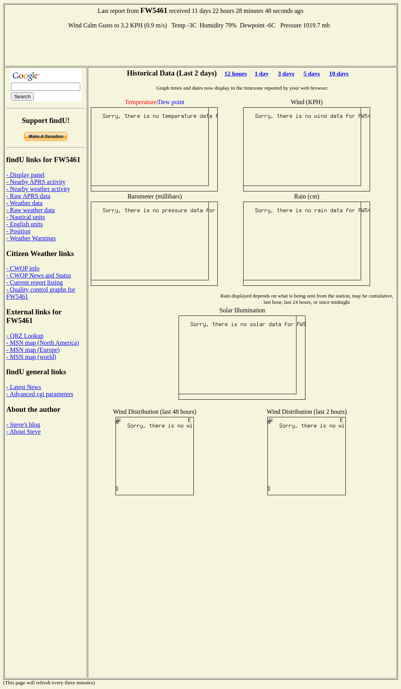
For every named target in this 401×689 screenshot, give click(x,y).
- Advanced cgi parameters (39, 394)
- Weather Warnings (31, 238)
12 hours (235, 73)
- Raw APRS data (28, 196)
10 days (339, 73)
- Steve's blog (23, 424)
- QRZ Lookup (24, 335)
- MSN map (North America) (42, 342)
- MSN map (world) (31, 357)
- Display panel (25, 174)
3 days (286, 73)
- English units (24, 224)
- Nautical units (25, 217)
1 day (262, 73)
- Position (18, 231)
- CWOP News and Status (38, 275)
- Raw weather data (30, 210)
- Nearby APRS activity (36, 182)
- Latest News (23, 387)
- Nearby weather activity (38, 189)
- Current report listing (34, 282)
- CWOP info (23, 268)
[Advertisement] (200, 46)
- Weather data (24, 203)
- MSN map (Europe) (33, 349)
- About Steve (23, 431)
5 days (311, 73)
